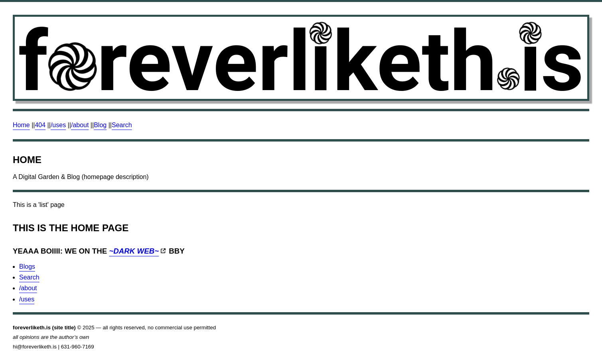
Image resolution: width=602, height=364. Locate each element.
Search (122, 125)
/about (80, 125)
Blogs (27, 266)
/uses (58, 125)
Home (21, 125)
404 (40, 125)
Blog (100, 125)
